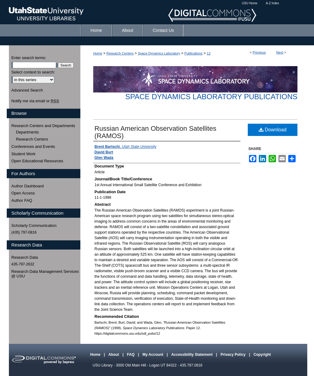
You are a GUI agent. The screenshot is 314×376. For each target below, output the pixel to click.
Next (279, 52)
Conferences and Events (33, 146)
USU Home (250, 3)
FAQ (131, 354)
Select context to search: (33, 72)
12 (208, 53)
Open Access (23, 193)
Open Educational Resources (37, 161)
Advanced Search (27, 90)
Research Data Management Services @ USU (45, 274)
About (114, 354)
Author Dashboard (27, 186)
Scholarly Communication (33, 225)
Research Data (24, 257)
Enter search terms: (28, 57)
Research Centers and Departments (43, 125)
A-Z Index (272, 3)
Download (273, 129)
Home (97, 53)
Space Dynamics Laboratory (159, 53)
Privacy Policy (233, 354)
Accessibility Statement (192, 354)
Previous (259, 52)
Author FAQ (21, 200)
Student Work (23, 154)
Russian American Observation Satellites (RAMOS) (155, 132)
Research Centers (120, 53)
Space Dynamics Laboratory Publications (211, 96)
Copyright (262, 354)
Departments (27, 132)
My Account (153, 354)
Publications (193, 53)
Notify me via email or (35, 101)
